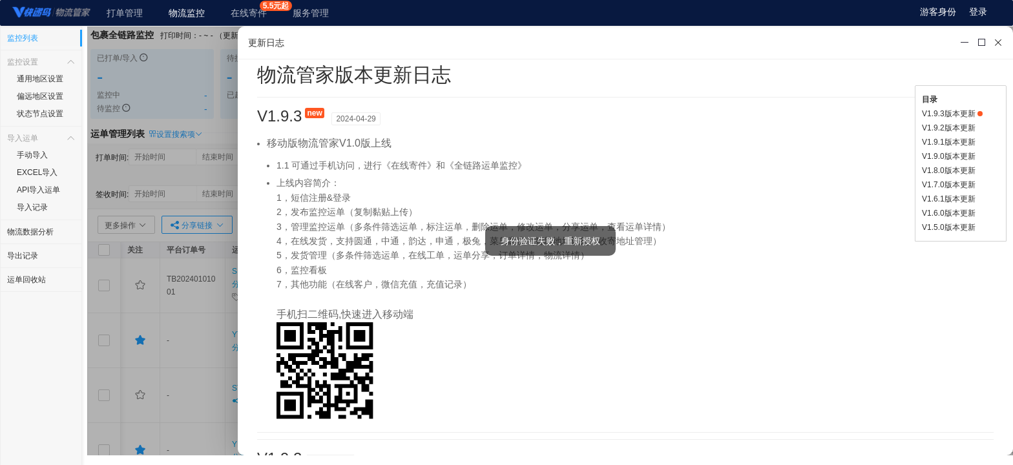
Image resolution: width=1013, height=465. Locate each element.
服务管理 (311, 13)
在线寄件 (249, 13)
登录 (978, 11)
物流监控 (187, 13)
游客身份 (938, 11)
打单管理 (125, 13)
